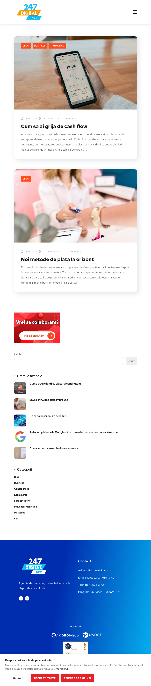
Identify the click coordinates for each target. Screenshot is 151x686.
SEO (16, 518)
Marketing (58, 45)
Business (40, 45)
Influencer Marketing (25, 506)
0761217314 (99, 584)
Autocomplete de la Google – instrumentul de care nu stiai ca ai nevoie (74, 432)
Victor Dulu (29, 118)
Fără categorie (22, 500)
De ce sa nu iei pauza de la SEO (49, 416)
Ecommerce (20, 494)
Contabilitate (21, 488)
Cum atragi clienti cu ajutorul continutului (55, 383)
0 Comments (68, 118)
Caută (17, 354)
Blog (26, 45)
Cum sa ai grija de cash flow (54, 126)
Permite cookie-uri (77, 678)
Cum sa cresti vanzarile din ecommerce (54, 448)
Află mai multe (63, 669)
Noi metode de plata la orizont (58, 259)
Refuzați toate (45, 678)
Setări (17, 678)
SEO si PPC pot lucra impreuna (49, 399)
